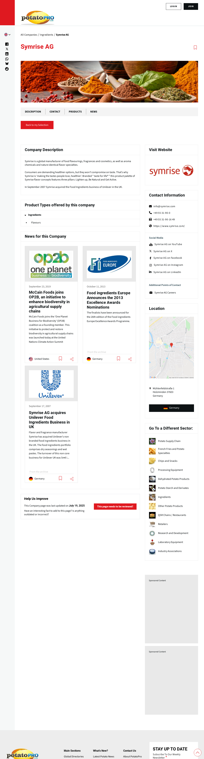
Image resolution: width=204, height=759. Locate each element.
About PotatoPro (132, 756)
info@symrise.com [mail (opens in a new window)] (162, 206)
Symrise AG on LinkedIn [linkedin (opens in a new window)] (165, 272)
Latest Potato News (103, 756)
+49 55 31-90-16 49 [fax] (162, 219)
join (191, 6)
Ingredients (34, 215)
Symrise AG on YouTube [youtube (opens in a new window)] (165, 244)
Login (173, 6)
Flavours (36, 222)
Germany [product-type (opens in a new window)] (171, 408)
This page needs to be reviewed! (115, 506)
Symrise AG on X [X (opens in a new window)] (160, 251)
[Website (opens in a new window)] (171, 170)
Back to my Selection (37, 125)
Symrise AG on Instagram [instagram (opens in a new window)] (166, 265)
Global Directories (74, 756)
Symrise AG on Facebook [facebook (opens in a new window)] (165, 258)
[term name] (171, 441)
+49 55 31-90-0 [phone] (159, 213)
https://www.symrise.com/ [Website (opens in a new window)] (167, 226)
